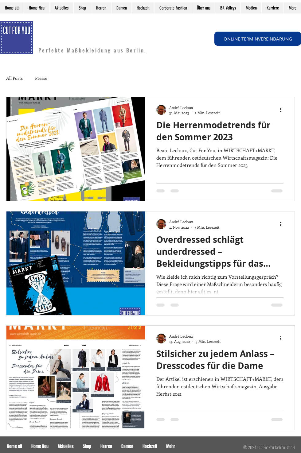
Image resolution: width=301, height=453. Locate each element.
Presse (41, 78)
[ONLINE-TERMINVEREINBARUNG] (257, 39)
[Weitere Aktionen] (282, 110)
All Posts (14, 78)
